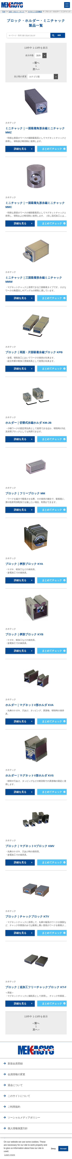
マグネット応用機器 (35, 12)
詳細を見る (20, 148)
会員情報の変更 (16, 1074)
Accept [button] (63, 1149)
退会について (15, 1085)
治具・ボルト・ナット (16, 12)
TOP (3, 12)
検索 (59, 35)
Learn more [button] (9, 1155)
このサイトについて (19, 1096)
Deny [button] (53, 1149)
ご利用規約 (14, 1106)
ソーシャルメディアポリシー (24, 1117)
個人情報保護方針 (18, 1128)
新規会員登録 (15, 1063)
